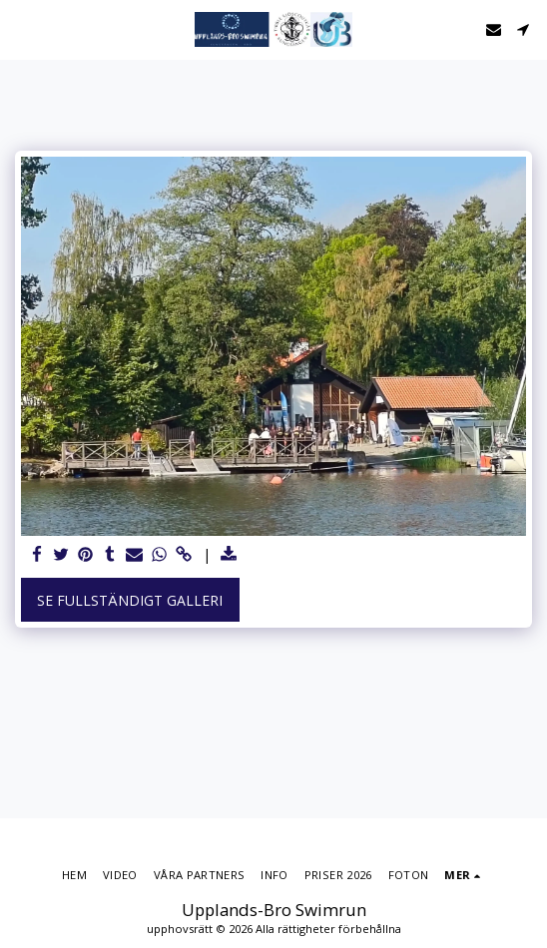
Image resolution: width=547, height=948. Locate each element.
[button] (22, 28)
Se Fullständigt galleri (130, 600)
